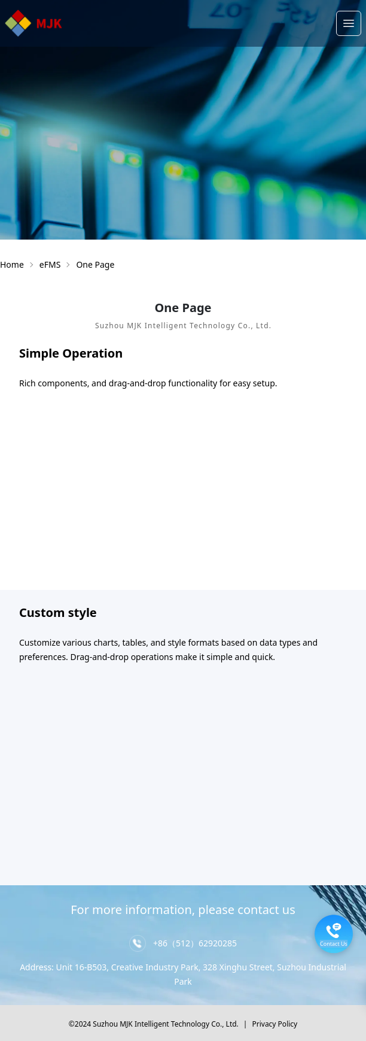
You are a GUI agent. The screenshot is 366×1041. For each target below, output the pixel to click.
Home (12, 264)
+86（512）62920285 (195, 943)
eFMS (50, 264)
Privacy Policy (274, 1024)
